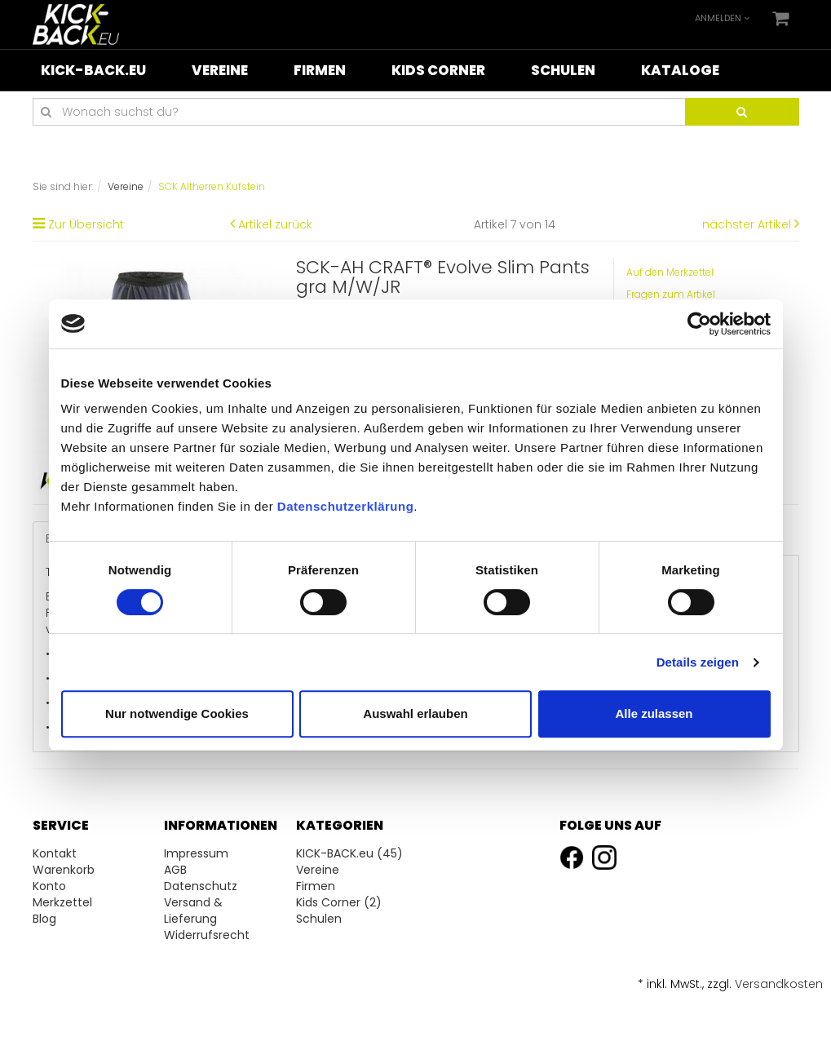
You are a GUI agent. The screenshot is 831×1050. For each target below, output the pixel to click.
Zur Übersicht (86, 224)
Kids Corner (438, 70)
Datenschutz (200, 886)
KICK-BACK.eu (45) (349, 853)
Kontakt (55, 853)
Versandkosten (779, 984)
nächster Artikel (748, 224)
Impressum (196, 853)
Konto (49, 886)
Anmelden (722, 17)
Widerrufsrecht (207, 935)
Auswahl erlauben (415, 713)
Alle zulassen (653, 713)
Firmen (320, 70)
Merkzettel (62, 902)
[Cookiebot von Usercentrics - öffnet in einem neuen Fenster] (699, 324)
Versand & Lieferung (193, 910)
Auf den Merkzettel (670, 272)
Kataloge (680, 70)
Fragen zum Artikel (670, 294)
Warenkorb (64, 870)
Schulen (563, 70)
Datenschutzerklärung (345, 506)
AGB (175, 870)
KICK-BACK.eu (93, 70)
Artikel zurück (275, 224)
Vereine (220, 70)
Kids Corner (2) (339, 902)
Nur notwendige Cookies (177, 713)
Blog (44, 918)
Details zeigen (697, 662)
